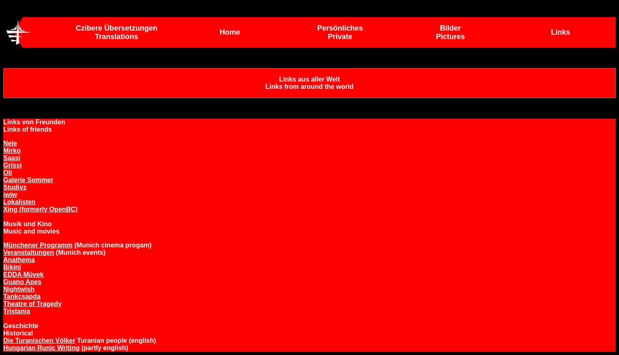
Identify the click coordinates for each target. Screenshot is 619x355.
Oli (7, 172)
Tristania (16, 311)
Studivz (15, 187)
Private (340, 37)
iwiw (10, 194)
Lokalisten (19, 201)
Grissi (12, 165)
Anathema (19, 259)
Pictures (450, 37)
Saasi (11, 157)
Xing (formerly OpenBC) (40, 209)
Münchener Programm (38, 245)
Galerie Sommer (28, 179)
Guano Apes (22, 281)
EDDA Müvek (23, 274)
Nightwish (18, 289)
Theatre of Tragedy (32, 303)
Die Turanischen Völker (39, 340)
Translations (116, 37)
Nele (10, 143)
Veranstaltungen (28, 252)
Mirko (12, 150)
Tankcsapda (21, 296)
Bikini (12, 267)
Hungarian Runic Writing (41, 347)
